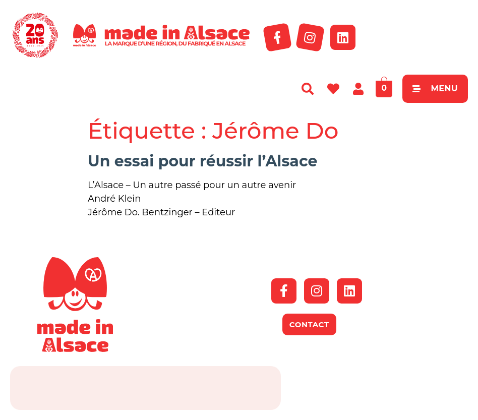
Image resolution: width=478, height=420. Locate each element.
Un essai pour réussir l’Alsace (202, 161)
